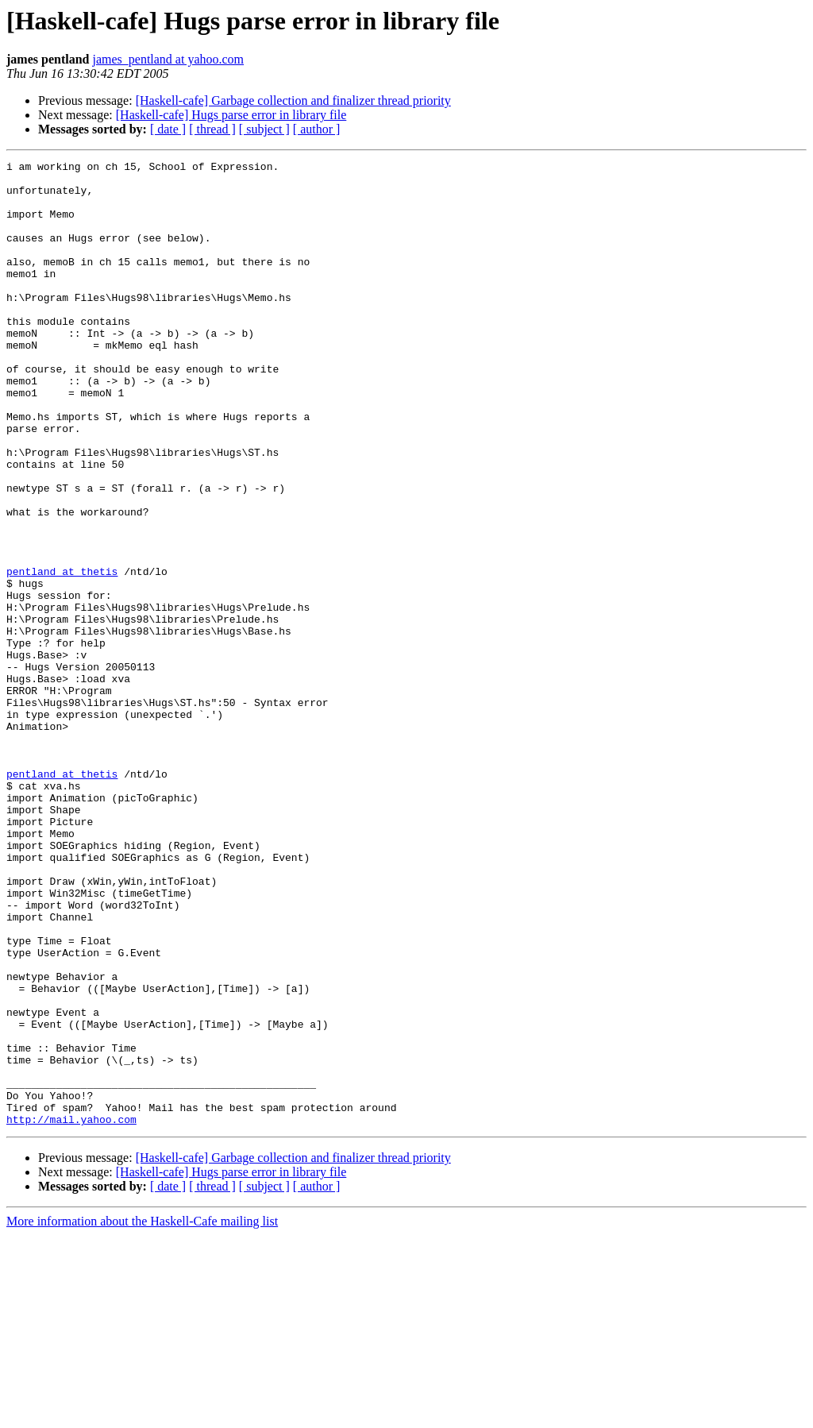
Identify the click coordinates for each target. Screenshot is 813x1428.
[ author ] (317, 129)
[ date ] (168, 129)
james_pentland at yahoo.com (168, 59)
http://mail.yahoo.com (71, 1312)
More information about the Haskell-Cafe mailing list (142, 1414)
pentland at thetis (62, 654)
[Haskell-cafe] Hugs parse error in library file (231, 115)
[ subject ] (264, 129)
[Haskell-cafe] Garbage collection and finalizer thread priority (293, 100)
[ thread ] (212, 129)
